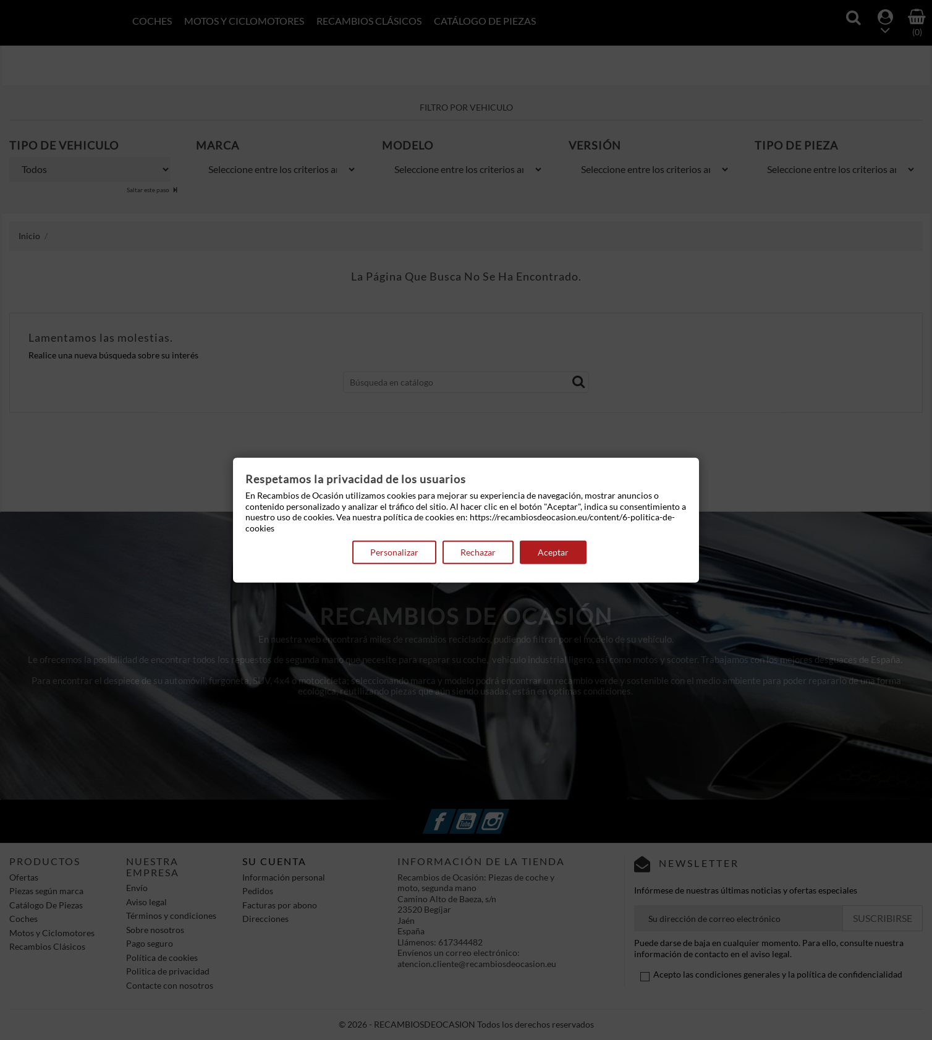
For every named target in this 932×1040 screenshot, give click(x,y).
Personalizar (394, 552)
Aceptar (553, 552)
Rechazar (478, 552)
